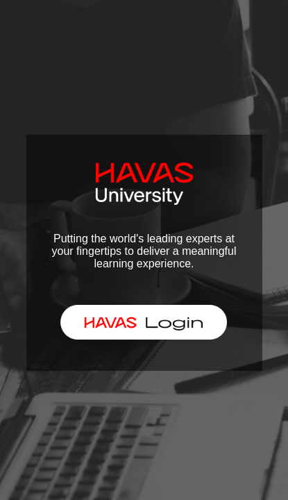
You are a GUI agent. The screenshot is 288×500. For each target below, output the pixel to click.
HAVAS (138, 321)
